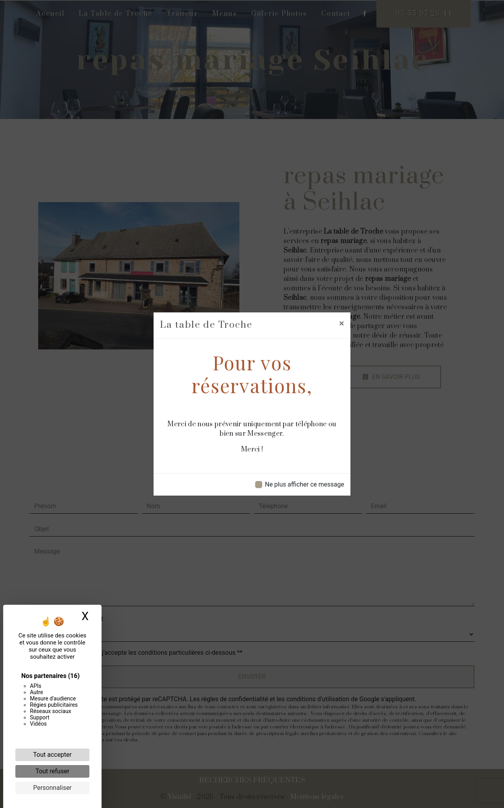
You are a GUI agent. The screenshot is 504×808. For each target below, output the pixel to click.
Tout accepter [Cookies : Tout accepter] (52, 754)
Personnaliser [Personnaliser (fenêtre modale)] (52, 787)
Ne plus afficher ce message (304, 484)
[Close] (341, 323)
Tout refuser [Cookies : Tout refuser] (52, 771)
